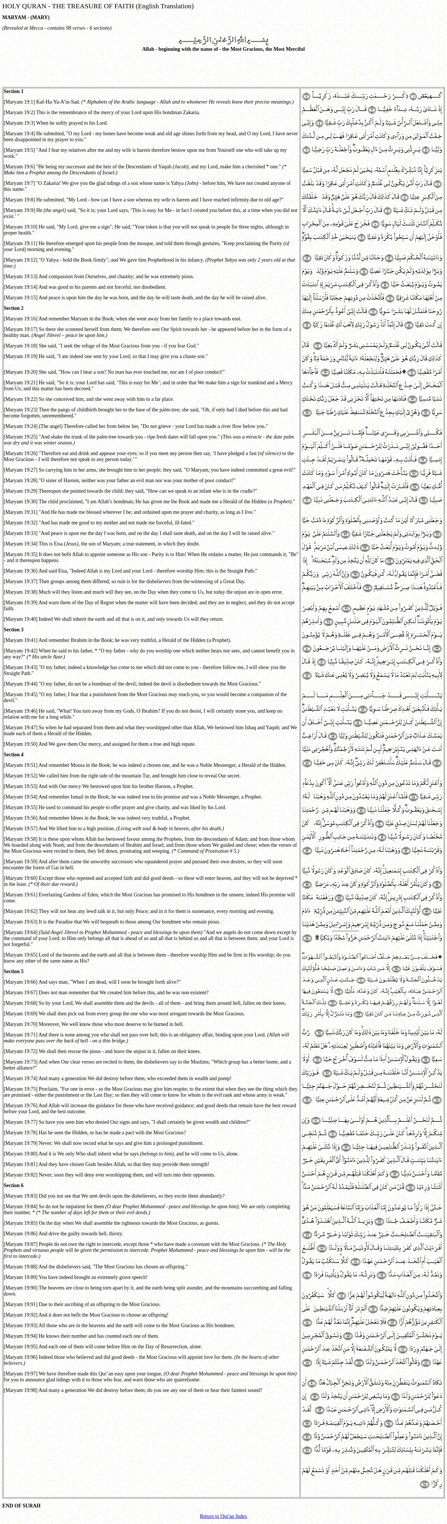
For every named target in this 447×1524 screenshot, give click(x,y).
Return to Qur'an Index (223, 1516)
